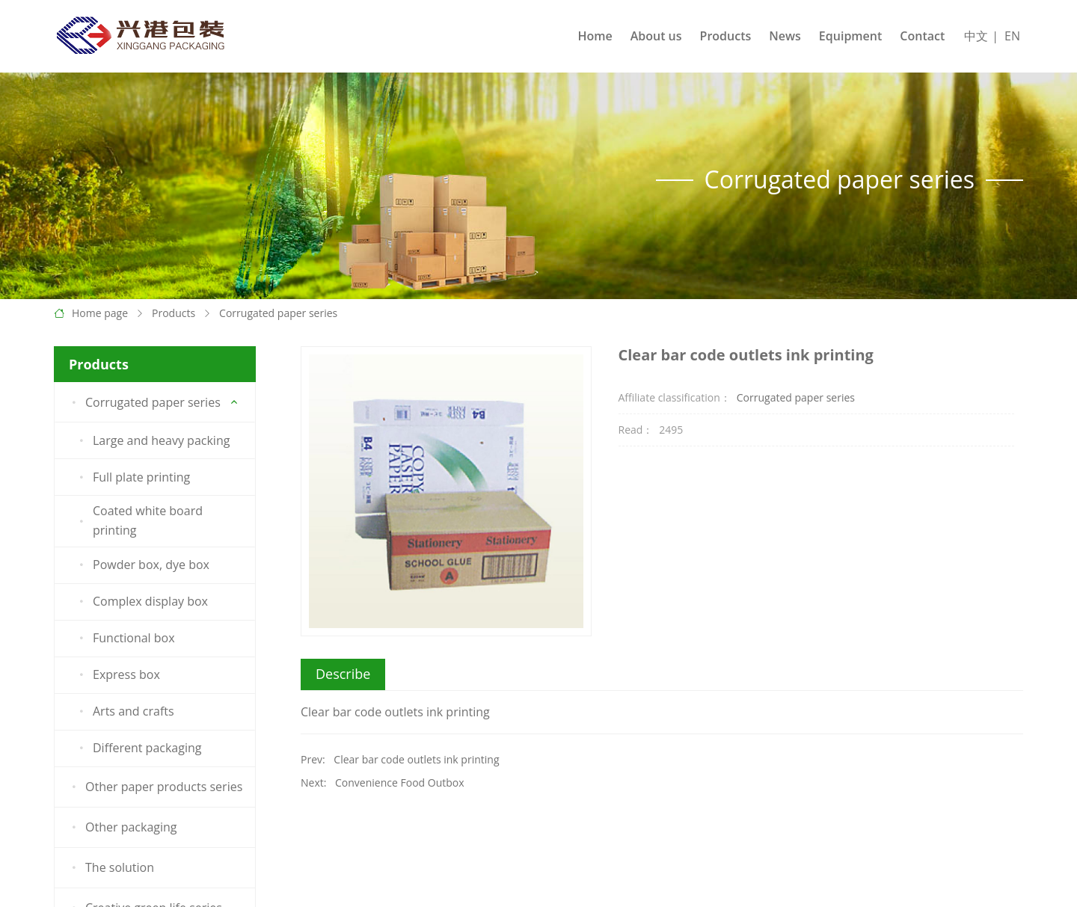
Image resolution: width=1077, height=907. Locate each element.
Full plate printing (132, 477)
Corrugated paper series (278, 313)
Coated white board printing (138, 520)
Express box (117, 675)
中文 (976, 36)
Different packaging (137, 748)
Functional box (124, 639)
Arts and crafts (124, 712)
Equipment (850, 36)
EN (1012, 36)
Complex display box (141, 602)
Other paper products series (154, 787)
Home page (100, 313)
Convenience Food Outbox (399, 782)
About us (656, 36)
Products (726, 36)
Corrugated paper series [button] (144, 402)
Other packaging (122, 828)
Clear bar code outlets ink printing (416, 759)
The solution (110, 868)
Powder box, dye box (141, 565)
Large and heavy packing (152, 440)
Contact (922, 36)
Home (594, 36)
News (785, 36)
